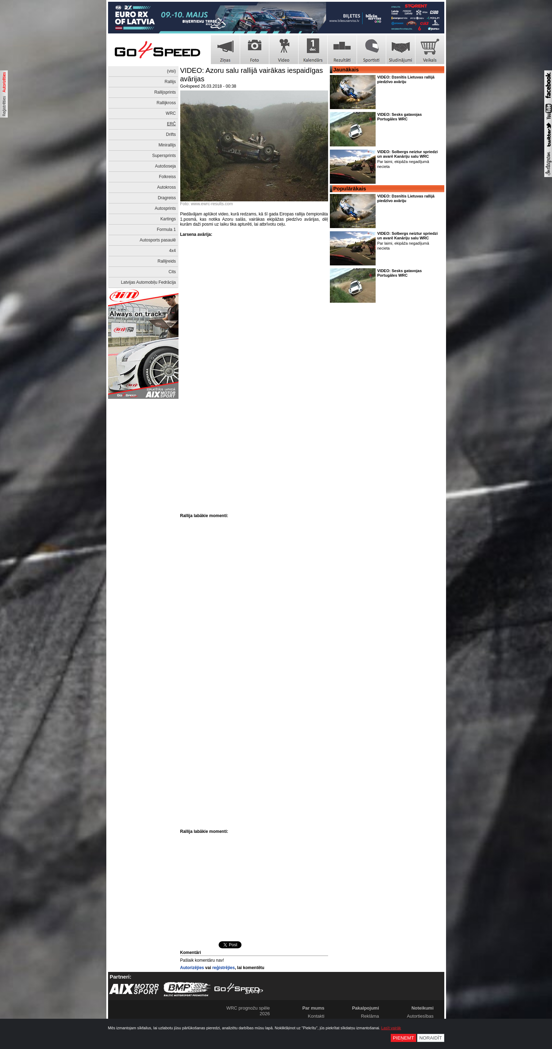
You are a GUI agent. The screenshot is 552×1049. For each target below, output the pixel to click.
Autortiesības (420, 1016)
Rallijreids (166, 261)
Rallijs (170, 81)
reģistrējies (223, 967)
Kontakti (316, 1016)
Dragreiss (167, 197)
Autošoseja (165, 166)
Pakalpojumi (365, 1008)
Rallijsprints (165, 92)
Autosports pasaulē (158, 240)
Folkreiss (167, 176)
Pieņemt (403, 1038)
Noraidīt (430, 1038)
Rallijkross (166, 102)
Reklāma (370, 1016)
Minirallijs (167, 145)
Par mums (313, 1008)
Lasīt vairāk (391, 1028)
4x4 (172, 250)
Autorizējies (192, 967)
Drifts (171, 134)
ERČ (171, 123)
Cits (172, 271)
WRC (171, 113)
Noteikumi (423, 1008)
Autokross (166, 187)
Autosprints (165, 208)
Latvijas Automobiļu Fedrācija (148, 282)
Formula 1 (166, 229)
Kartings (168, 218)
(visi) (171, 71)
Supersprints (164, 155)
